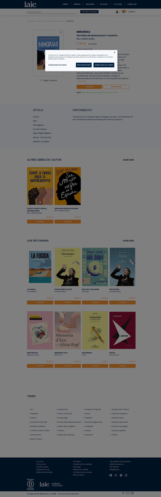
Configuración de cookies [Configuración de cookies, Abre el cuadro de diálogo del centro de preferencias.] (57, 65)
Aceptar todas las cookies (104, 65)
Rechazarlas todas (84, 65)
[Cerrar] (114, 52)
